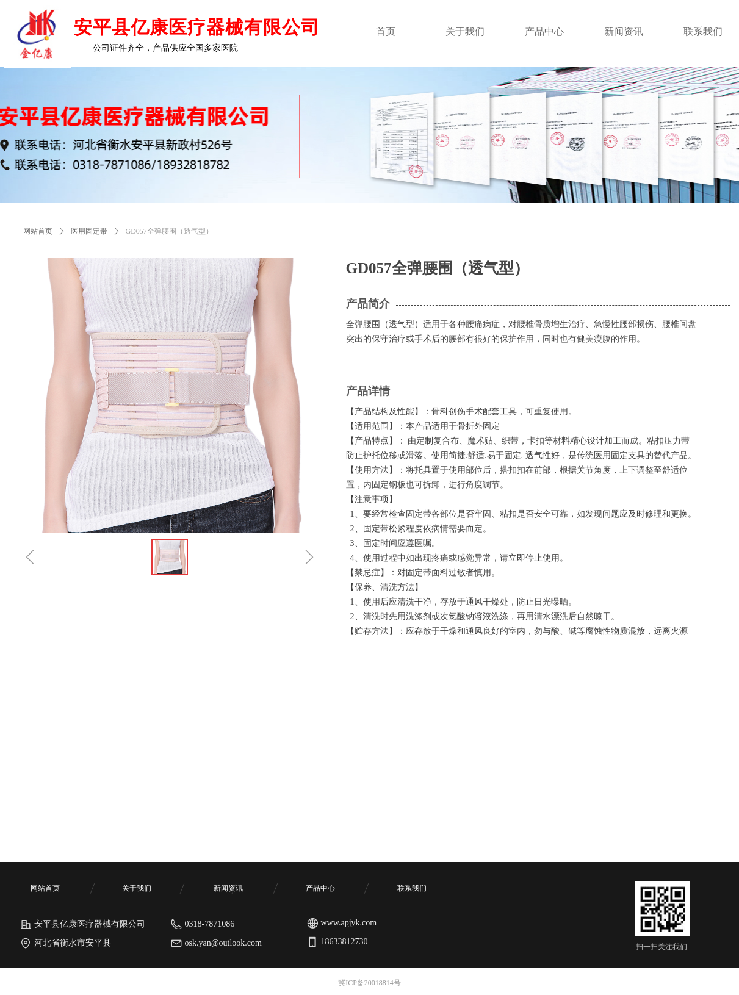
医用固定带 (89, 231)
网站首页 (37, 231)
